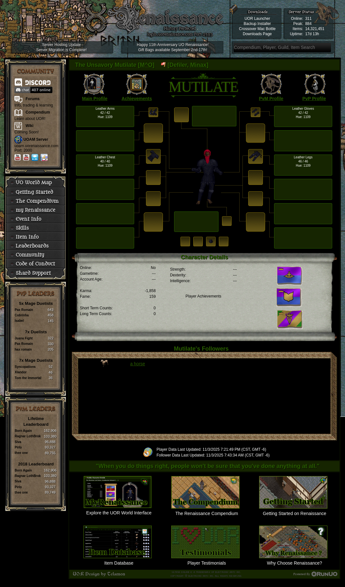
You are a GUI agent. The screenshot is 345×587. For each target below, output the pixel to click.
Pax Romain (24, 310)
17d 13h (312, 34)
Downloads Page (257, 34)
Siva (18, 442)
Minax (198, 65)
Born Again (23, 430)
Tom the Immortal (28, 378)
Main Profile (94, 98)
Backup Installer (257, 23)
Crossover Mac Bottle (257, 29)
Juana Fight (24, 338)
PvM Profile (271, 98)
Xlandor (21, 372)
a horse (137, 363)
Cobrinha (22, 315)
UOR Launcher (257, 18)
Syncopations (25, 367)
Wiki (30, 125)
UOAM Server (35, 139)
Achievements (137, 98)
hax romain (23, 349)
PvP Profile (314, 98)
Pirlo (18, 447)
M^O (146, 65)
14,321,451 (314, 29)
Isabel (19, 320)
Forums (33, 99)
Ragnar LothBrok (28, 436)
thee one (21, 453)
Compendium (38, 112)
